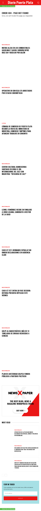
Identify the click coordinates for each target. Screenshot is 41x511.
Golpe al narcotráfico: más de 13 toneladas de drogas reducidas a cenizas (15, 333)
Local (4, 123)
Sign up (20, 498)
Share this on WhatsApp (8, 6)
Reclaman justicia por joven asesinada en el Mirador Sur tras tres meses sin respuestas (26, 449)
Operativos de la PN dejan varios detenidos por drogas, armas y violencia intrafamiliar (26, 433)
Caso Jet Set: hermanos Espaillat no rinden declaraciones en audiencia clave (16, 252)
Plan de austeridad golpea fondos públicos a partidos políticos (16, 375)
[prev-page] (3, 475)
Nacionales (6, 44)
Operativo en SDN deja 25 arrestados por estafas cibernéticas (17, 91)
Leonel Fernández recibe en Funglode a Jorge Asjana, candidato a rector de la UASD (17, 212)
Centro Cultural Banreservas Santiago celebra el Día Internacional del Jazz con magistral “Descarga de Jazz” (14, 170)
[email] (20, 493)
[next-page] (6, 475)
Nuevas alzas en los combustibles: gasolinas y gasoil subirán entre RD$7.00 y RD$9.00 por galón (16, 50)
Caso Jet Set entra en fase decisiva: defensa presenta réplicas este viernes (16, 293)
